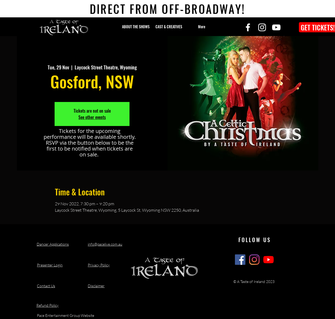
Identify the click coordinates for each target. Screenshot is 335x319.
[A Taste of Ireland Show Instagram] (254, 259)
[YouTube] (276, 27)
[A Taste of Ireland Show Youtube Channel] (268, 259)
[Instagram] (262, 27)
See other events (92, 117)
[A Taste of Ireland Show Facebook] (240, 259)
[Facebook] (248, 27)
